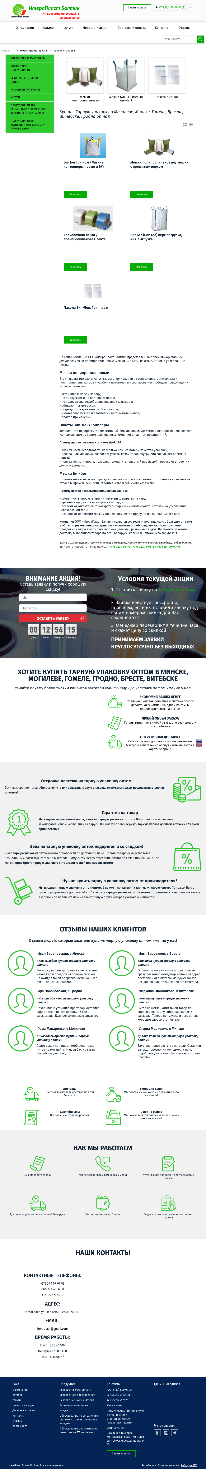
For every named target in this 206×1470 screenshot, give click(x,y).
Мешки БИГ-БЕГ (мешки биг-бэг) (126, 98)
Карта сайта (19, 1426)
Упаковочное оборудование (20, 68)
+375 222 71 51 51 (118, 1400)
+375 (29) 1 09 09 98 (119, 1389)
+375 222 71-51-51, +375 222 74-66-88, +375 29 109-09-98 (145, 546)
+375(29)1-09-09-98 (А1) (172, 7)
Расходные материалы (26, 89)
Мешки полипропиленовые (84, 98)
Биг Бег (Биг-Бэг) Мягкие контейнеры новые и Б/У (84, 164)
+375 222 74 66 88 (118, 1395)
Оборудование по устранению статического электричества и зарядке (28, 109)
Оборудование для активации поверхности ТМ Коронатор (27, 124)
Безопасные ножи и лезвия (24, 79)
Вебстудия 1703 (189, 1465)
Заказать (75, 194)
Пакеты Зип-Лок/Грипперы (86, 307)
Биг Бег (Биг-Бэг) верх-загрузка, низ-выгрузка (156, 237)
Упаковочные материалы (28, 58)
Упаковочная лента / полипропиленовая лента (84, 237)
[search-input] (182, 39)
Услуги (15, 97)
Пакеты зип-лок (167, 97)
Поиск (200, 39)
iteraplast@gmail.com (52, 1329)
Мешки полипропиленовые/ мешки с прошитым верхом (159, 164)
